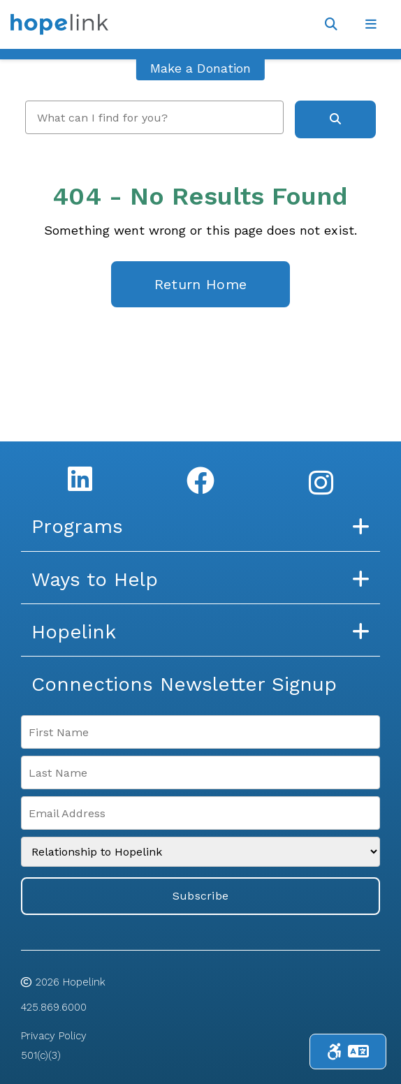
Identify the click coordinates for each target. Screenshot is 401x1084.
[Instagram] (321, 483)
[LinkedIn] (80, 478)
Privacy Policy (54, 1036)
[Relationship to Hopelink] (200, 852)
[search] (154, 117)
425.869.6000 (54, 1007)
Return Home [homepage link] (200, 284)
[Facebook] (200, 481)
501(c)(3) (41, 1055)
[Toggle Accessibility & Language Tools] (347, 1051)
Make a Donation (200, 68)
